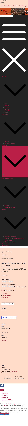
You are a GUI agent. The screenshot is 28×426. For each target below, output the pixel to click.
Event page (4, 340)
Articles (4, 76)
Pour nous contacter (7, 400)
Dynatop (4, 145)
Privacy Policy (8, 240)
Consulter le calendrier (10, 174)
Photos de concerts (9, 207)
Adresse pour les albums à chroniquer (14, 238)
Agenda (4, 147)
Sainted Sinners (6, 295)
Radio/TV (6, 111)
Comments (6, 399)
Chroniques (5, 114)
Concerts (6, 105)
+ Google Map (14, 371)
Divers (6, 112)
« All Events (4, 255)
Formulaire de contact (10, 236)
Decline (2, 414)
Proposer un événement (10, 176)
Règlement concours (9, 242)
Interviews (7, 107)
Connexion (5, 243)
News (5, 103)
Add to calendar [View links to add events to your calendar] (9, 317)
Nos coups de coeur (7, 178)
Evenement (9, 251)
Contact (4, 209)
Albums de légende (9, 143)
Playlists (6, 205)
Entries (5, 397)
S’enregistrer (5, 245)
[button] (15, 90)
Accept (6, 414)
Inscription (5, 393)
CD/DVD (6, 109)
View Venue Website (6, 372)
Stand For (5, 297)
